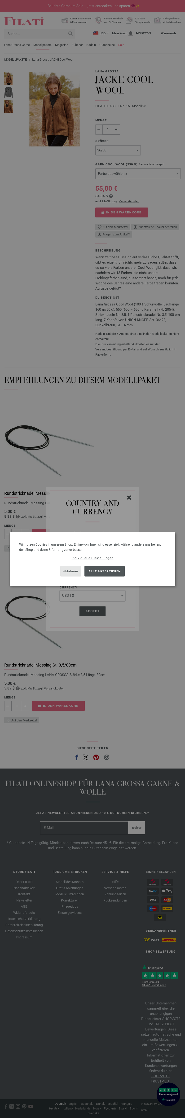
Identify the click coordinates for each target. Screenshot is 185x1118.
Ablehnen (70, 571)
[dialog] (92, 559)
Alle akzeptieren (104, 571)
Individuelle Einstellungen (93, 558)
